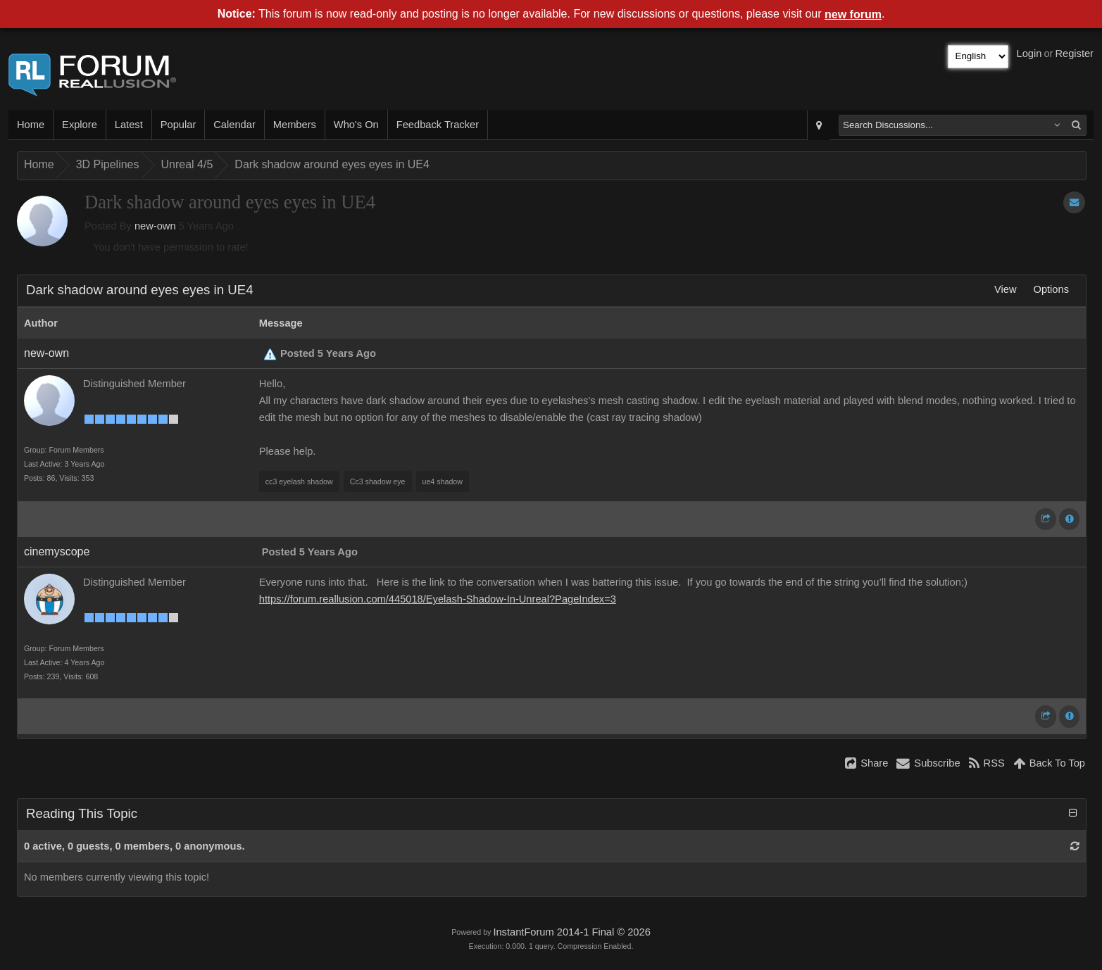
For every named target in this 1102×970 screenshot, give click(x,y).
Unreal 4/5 (187, 164)
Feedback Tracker (437, 124)
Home (30, 124)
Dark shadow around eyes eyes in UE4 (332, 164)
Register (1074, 53)
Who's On (356, 124)
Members (295, 124)
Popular (178, 124)
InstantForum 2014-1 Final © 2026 (571, 932)
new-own (155, 226)
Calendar (234, 124)
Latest (128, 124)
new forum (853, 14)
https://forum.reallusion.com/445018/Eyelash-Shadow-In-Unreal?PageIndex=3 (437, 599)
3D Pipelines (107, 164)
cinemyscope (56, 552)
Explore (80, 124)
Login (1029, 53)
